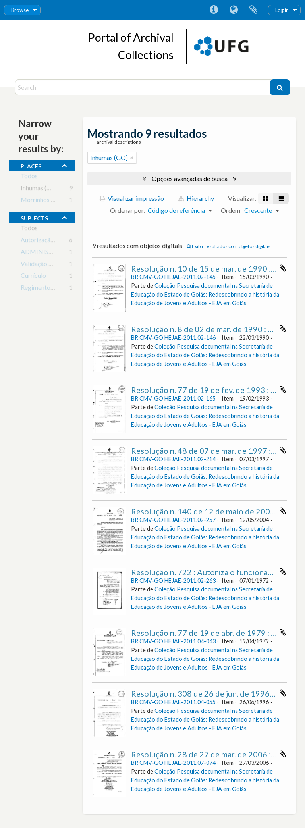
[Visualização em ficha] (265, 198)
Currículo (33, 277)
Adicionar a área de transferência (283, 268)
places (31, 165)
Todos (29, 177)
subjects (34, 217)
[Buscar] (280, 87)
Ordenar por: (127, 210)
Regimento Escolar (46, 289)
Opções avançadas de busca (190, 178)
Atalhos (214, 10)
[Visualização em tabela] (281, 198)
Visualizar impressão (132, 198)
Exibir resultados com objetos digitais (228, 246)
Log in (282, 10)
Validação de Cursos (48, 265)
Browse (20, 10)
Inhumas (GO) (39, 189)
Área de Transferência (253, 10)
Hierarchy (196, 198)
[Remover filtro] (131, 157)
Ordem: (231, 210)
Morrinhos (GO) (43, 201)
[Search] (143, 87)
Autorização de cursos (51, 241)
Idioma (233, 10)
